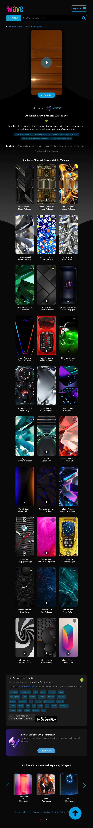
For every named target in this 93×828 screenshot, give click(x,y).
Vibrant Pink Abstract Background (46, 560)
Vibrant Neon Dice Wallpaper (68, 409)
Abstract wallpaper (34, 26)
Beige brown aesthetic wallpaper (65, 134)
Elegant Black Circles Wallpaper (46, 661)
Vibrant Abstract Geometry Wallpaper (68, 510)
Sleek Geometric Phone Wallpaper (24, 208)
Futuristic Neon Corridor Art (47, 459)
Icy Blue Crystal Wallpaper (25, 459)
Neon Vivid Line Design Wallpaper (25, 359)
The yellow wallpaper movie (61, 139)
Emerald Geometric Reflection (24, 308)
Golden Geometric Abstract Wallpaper (68, 208)
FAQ (68, 812)
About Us (27, 812)
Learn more (46, 750)
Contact (18, 812)
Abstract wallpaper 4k (24, 134)
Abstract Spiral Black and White (25, 661)
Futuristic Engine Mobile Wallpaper (46, 359)
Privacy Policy (59, 812)
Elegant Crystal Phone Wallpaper (24, 258)
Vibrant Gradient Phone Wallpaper (24, 510)
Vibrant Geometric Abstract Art (68, 459)
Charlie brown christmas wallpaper (35, 139)
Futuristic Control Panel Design (25, 409)
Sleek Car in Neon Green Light (68, 359)
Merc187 (53, 108)
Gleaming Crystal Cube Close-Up (68, 258)
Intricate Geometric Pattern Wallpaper (46, 208)
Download (46, 95)
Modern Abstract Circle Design (24, 611)
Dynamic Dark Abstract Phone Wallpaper (68, 308)
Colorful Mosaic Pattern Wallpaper (46, 258)
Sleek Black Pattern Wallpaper (46, 308)
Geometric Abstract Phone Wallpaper (46, 510)
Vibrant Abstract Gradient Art (68, 661)
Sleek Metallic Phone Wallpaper (46, 409)
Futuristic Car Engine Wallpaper (68, 560)
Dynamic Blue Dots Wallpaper (46, 611)
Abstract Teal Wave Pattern (68, 611)
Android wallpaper (27, 686)
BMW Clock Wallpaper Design (25, 560)
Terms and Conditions (42, 812)
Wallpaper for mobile (42, 134)
